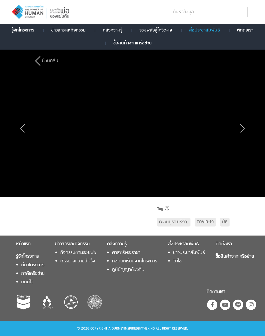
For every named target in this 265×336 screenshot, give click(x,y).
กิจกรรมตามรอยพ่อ (78, 252)
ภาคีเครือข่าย (33, 273)
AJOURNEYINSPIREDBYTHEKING (131, 329)
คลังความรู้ (112, 30)
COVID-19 (205, 222)
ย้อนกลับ (50, 61)
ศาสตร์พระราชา (126, 252)
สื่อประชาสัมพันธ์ (204, 30)
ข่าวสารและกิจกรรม (68, 30)
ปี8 (224, 222)
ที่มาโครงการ (32, 265)
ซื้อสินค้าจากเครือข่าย (132, 43)
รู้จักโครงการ (23, 30)
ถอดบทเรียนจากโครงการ (134, 261)
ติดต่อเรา (245, 30)
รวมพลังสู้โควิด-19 (155, 30)
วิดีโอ (177, 261)
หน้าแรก (23, 244)
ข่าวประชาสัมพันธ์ (189, 252)
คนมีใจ (27, 282)
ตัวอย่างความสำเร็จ (77, 261)
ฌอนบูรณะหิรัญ (173, 222)
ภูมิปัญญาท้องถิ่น (128, 270)
